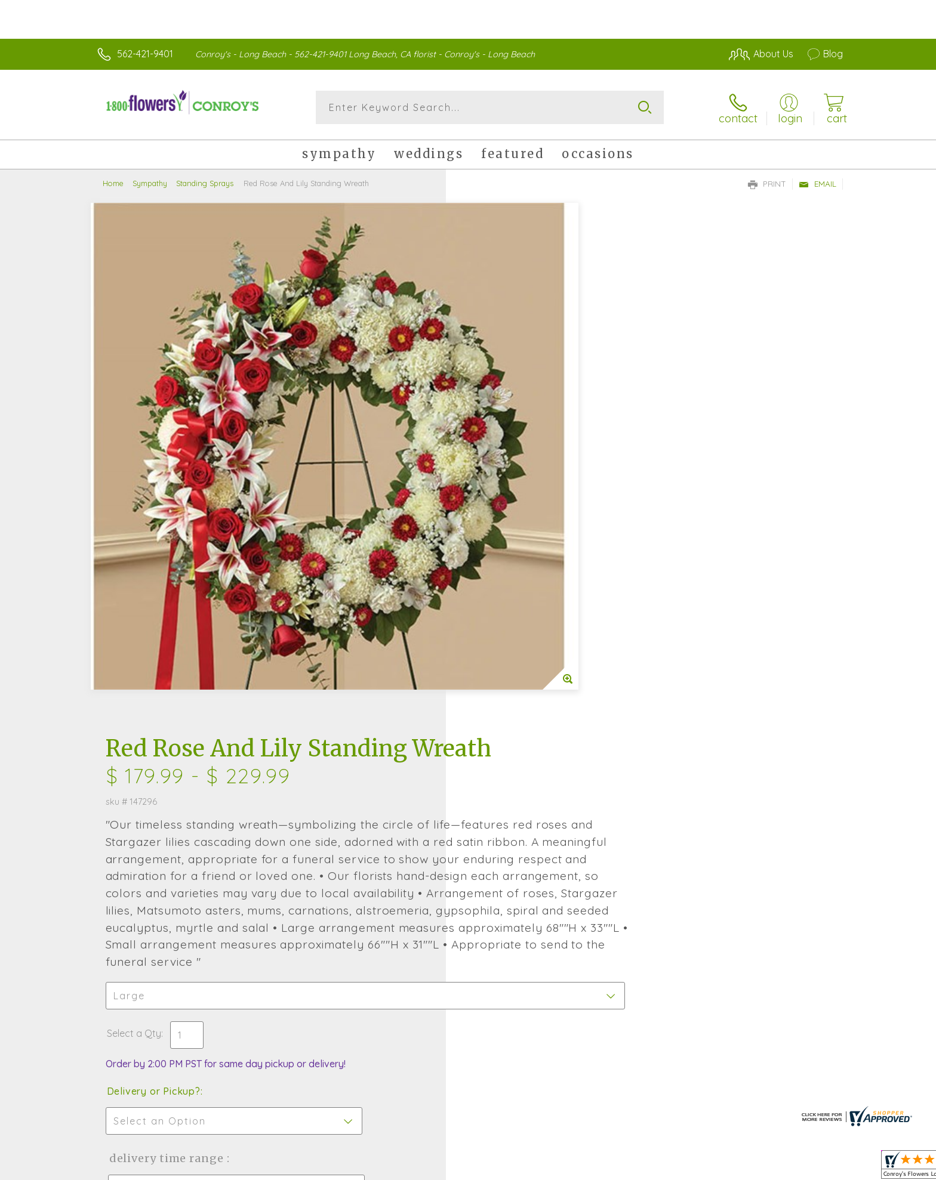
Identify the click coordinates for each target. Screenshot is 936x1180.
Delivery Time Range (528, 696)
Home (113, 182)
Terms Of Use (581, 1167)
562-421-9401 (145, 54)
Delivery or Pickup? (516, 629)
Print (767, 182)
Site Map (811, 1167)
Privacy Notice (652, 1167)
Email (817, 182)
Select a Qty (496, 571)
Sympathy (150, 182)
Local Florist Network (737, 1167)
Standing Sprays (204, 182)
